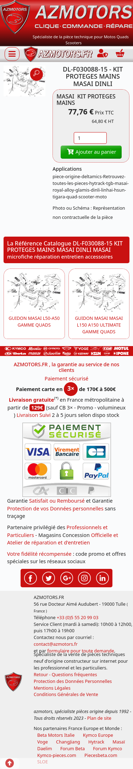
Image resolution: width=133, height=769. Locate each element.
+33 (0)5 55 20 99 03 (78, 618)
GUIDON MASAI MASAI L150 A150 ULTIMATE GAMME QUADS (99, 325)
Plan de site (99, 718)
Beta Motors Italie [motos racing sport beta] (55, 735)
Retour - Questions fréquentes (65, 675)
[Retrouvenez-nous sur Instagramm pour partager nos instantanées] (84, 577)
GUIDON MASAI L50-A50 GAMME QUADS (34, 321)
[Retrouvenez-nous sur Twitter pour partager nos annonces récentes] (48, 577)
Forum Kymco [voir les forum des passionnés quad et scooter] (107, 749)
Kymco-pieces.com (56, 755)
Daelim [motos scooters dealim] (44, 749)
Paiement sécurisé (67, 378)
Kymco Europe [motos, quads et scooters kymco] (98, 735)
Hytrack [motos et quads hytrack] (96, 742)
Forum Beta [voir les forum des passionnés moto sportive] (72, 749)
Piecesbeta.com (100, 755)
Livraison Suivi (34, 415)
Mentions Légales (52, 688)
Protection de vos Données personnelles (55, 508)
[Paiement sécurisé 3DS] (66, 460)
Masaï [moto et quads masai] (118, 742)
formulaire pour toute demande (80, 651)
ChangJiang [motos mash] (68, 742)
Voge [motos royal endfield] (42, 742)
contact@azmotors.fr (56, 644)
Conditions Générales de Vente (66, 694)
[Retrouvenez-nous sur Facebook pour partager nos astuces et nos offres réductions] (30, 577)
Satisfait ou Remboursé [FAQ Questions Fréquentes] (57, 500)
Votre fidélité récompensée (39, 553)
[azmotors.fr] (58, 54)
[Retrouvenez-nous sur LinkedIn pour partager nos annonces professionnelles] (102, 577)
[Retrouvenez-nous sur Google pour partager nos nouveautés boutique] (66, 577)
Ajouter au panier (91, 151)
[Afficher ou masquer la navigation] (12, 53)
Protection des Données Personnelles (73, 681)
